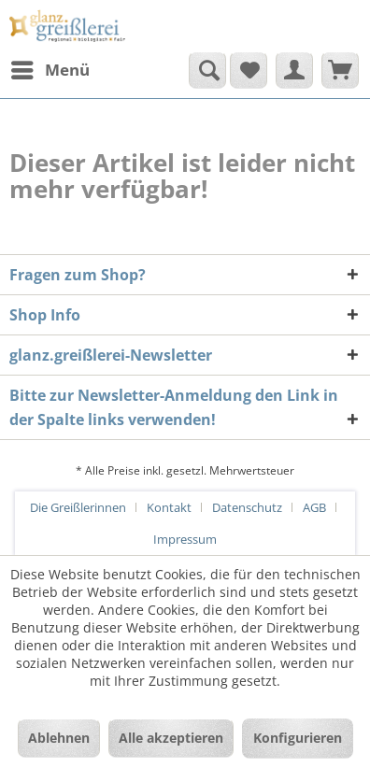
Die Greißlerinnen (78, 507)
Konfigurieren (297, 738)
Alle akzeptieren (171, 738)
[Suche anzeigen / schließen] (207, 70)
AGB (314, 507)
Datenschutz (247, 507)
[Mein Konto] (294, 70)
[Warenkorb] (340, 70)
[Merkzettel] (248, 70)
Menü (50, 67)
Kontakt (169, 507)
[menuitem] (49, 70)
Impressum (185, 539)
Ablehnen (59, 738)
